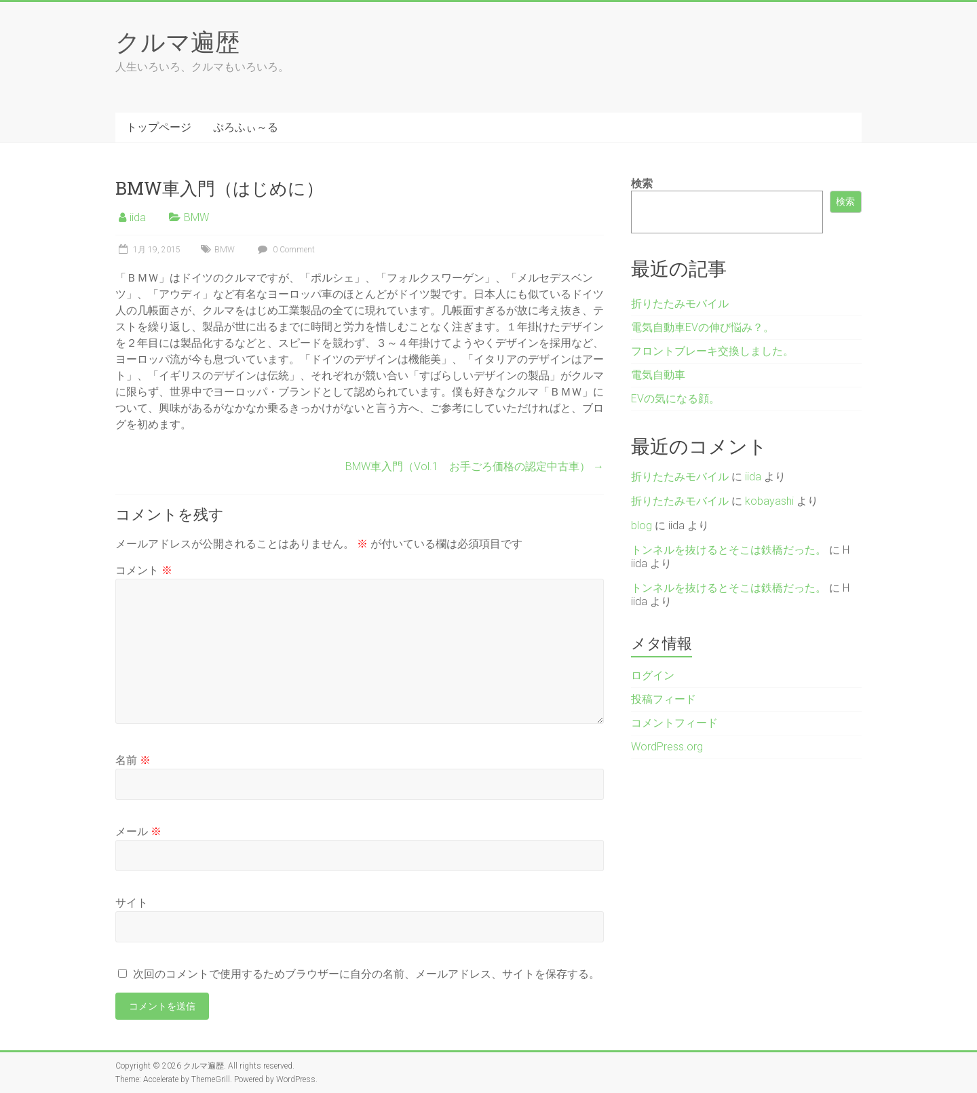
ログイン (652, 675)
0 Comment (284, 249)
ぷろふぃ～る (245, 127)
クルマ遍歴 (177, 41)
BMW (196, 217)
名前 (133, 760)
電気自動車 (658, 374)
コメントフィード (674, 722)
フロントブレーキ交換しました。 (712, 351)
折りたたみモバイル (680, 303)
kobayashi (769, 501)
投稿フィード (663, 699)
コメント (143, 570)
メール (138, 831)
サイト (131, 902)
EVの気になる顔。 (675, 398)
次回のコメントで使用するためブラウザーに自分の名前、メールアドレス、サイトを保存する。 (366, 973)
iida (138, 217)
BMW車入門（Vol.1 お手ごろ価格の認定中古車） (474, 466)
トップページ (158, 127)
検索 (642, 183)
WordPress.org (667, 746)
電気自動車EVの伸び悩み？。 (702, 327)
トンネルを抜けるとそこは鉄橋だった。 (728, 549)
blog (641, 525)
